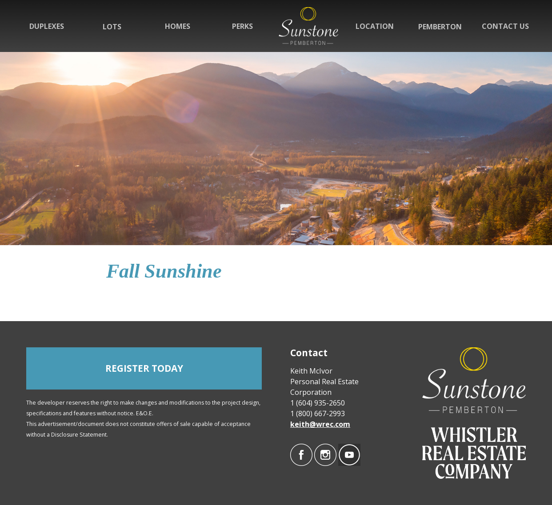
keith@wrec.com (320, 424)
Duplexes (46, 26)
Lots (112, 27)
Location (375, 26)
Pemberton (440, 27)
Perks (242, 26)
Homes (177, 26)
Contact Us (505, 26)
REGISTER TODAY (144, 368)
